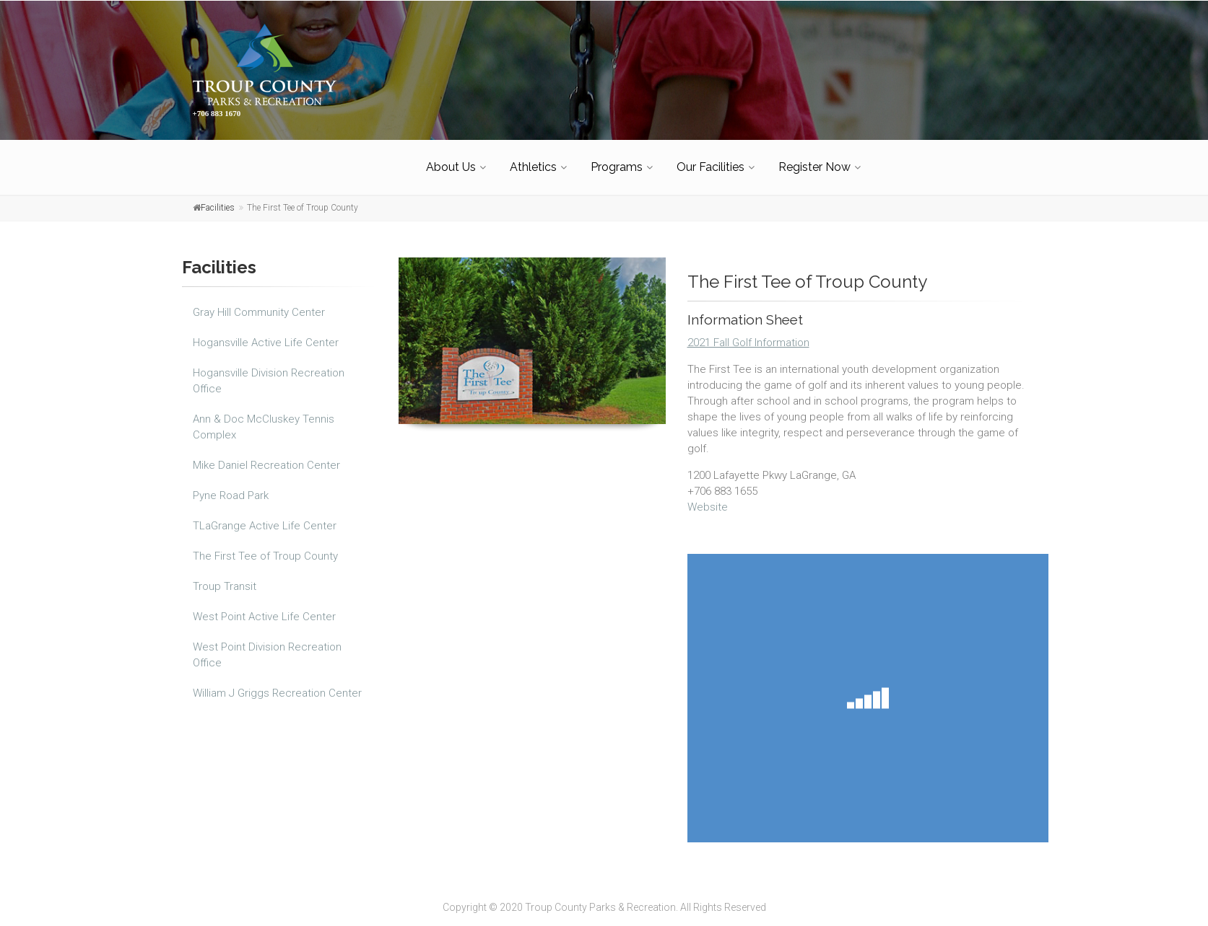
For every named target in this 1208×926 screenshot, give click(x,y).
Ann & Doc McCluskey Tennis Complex (263, 420)
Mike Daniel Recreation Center (266, 458)
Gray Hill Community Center (259, 305)
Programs (617, 160)
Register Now (814, 160)
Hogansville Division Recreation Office (268, 374)
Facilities (218, 201)
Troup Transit (224, 579)
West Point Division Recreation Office (267, 648)
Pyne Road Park (231, 488)
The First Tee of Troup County (265, 549)
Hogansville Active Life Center (266, 336)
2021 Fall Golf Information (748, 336)
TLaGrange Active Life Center (264, 519)
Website (707, 500)
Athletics (533, 160)
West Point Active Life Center (264, 610)
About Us (451, 160)
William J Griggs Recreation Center (277, 686)
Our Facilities (710, 160)
